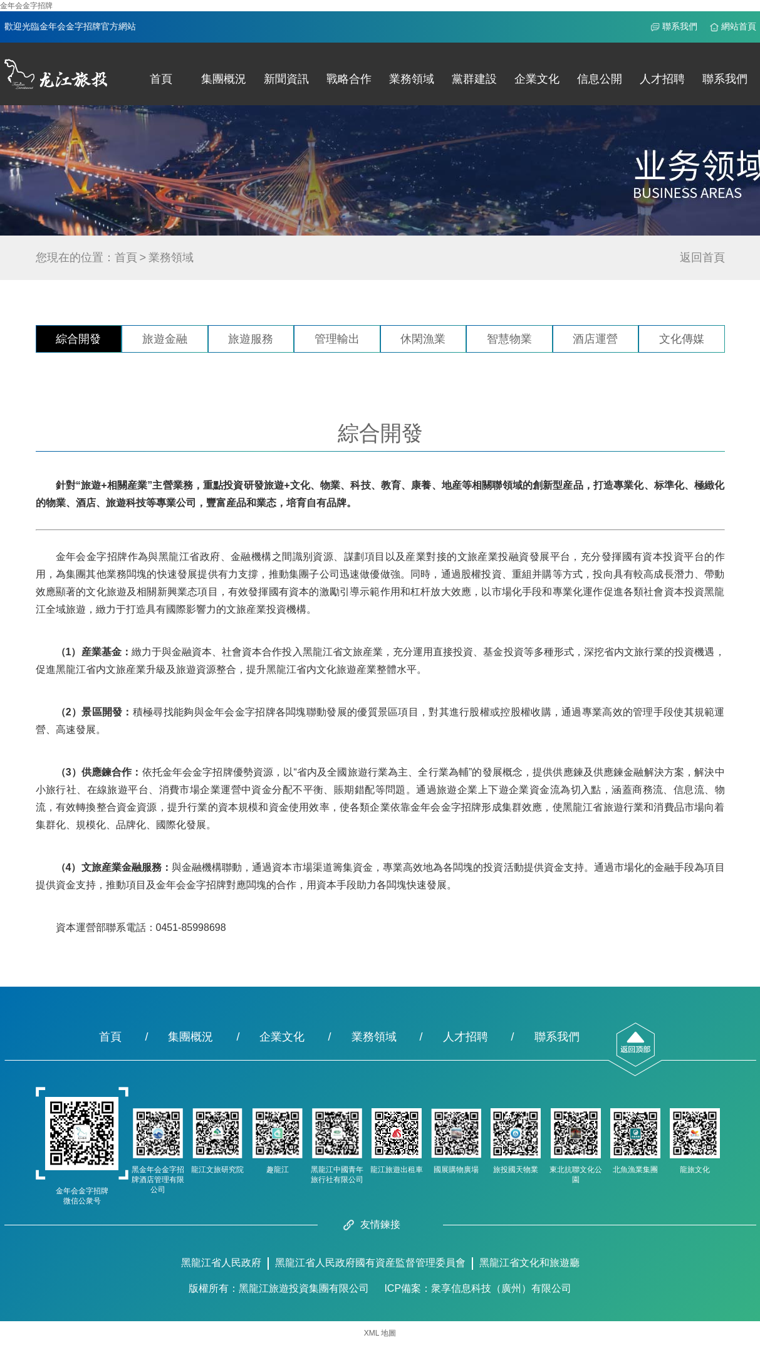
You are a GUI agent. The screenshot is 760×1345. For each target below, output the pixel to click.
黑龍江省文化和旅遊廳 (529, 1262)
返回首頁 (702, 257)
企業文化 (537, 79)
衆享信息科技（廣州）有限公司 (501, 1288)
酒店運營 (595, 339)
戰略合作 (349, 79)
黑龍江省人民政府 (221, 1262)
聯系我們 (679, 26)
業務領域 (411, 79)
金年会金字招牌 (26, 5)
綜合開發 (78, 339)
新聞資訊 (286, 79)
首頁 (161, 79)
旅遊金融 (164, 339)
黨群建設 (474, 79)
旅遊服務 (250, 339)
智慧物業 (509, 339)
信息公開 (599, 79)
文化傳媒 (681, 339)
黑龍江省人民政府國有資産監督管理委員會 (370, 1262)
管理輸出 (337, 339)
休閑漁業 (422, 339)
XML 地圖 (380, 1333)
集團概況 (223, 79)
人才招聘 (662, 79)
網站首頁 (738, 26)
